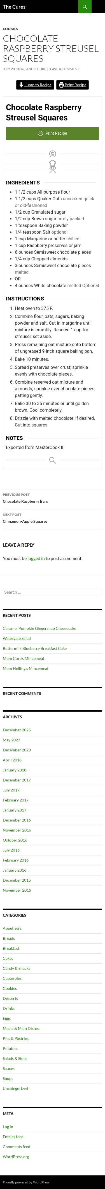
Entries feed (13, 1136)
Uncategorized (15, 1088)
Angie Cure (36, 69)
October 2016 (15, 840)
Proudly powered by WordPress (26, 1182)
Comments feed (16, 1146)
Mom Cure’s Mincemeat (23, 658)
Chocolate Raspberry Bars (52, 497)
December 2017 (17, 780)
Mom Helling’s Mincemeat (25, 668)
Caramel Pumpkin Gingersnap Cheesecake (39, 628)
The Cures (14, 7)
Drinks (9, 1008)
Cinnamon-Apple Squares (52, 517)
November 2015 (17, 890)
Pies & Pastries (16, 1038)
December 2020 (17, 750)
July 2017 (11, 790)
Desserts (10, 998)
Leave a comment (63, 69)
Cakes (8, 958)
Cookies (10, 29)
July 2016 (11, 850)
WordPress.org (16, 1156)
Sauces (9, 1068)
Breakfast (11, 948)
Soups (8, 1078)
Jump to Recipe (35, 84)
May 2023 (11, 739)
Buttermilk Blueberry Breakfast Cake (35, 648)
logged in (36, 558)
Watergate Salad (17, 638)
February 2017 (16, 800)
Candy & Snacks (16, 968)
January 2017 (14, 810)
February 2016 (16, 860)
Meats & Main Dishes (21, 1028)
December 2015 (17, 880)
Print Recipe (73, 84)
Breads (9, 938)
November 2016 (17, 830)
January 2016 (14, 870)
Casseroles (12, 978)
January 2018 (14, 770)
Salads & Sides (15, 1058)
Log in (8, 1126)
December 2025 (17, 729)
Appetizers (12, 928)
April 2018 (12, 760)
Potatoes (10, 1048)
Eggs (7, 1018)
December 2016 (17, 820)
